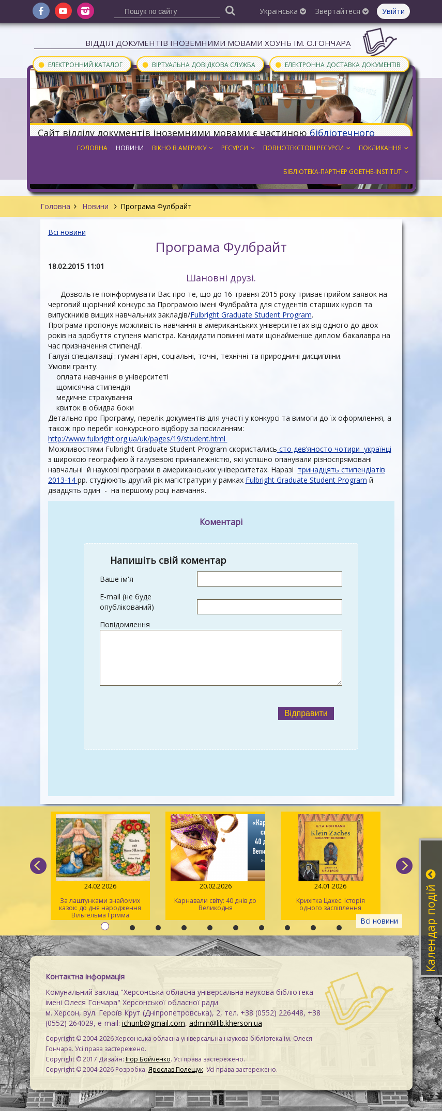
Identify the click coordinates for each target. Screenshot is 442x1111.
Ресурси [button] (238, 148)
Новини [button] (130, 148)
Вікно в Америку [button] (182, 148)
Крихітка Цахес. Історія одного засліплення (330, 863)
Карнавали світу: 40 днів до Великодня (215, 863)
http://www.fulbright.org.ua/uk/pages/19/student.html (137, 438)
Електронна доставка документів (338, 64)
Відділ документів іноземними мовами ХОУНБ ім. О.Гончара (217, 43)
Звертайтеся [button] (342, 11)
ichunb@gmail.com (153, 1023)
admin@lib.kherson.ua (225, 1023)
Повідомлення (125, 624)
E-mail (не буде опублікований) (127, 602)
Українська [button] (283, 11)
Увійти (393, 11)
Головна (55, 206)
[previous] (38, 866)
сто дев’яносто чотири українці (334, 449)
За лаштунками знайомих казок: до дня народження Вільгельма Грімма (100, 866)
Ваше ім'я (116, 579)
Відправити (306, 713)
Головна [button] (92, 148)
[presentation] (184, 713)
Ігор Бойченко (148, 1059)
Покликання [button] (383, 148)
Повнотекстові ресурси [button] (306, 148)
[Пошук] (230, 10)
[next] (404, 866)
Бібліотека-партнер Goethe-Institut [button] (345, 171)
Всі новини (67, 232)
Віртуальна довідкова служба (198, 64)
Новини (95, 206)
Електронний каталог (80, 64)
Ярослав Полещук (175, 1069)
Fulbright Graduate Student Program (251, 315)
